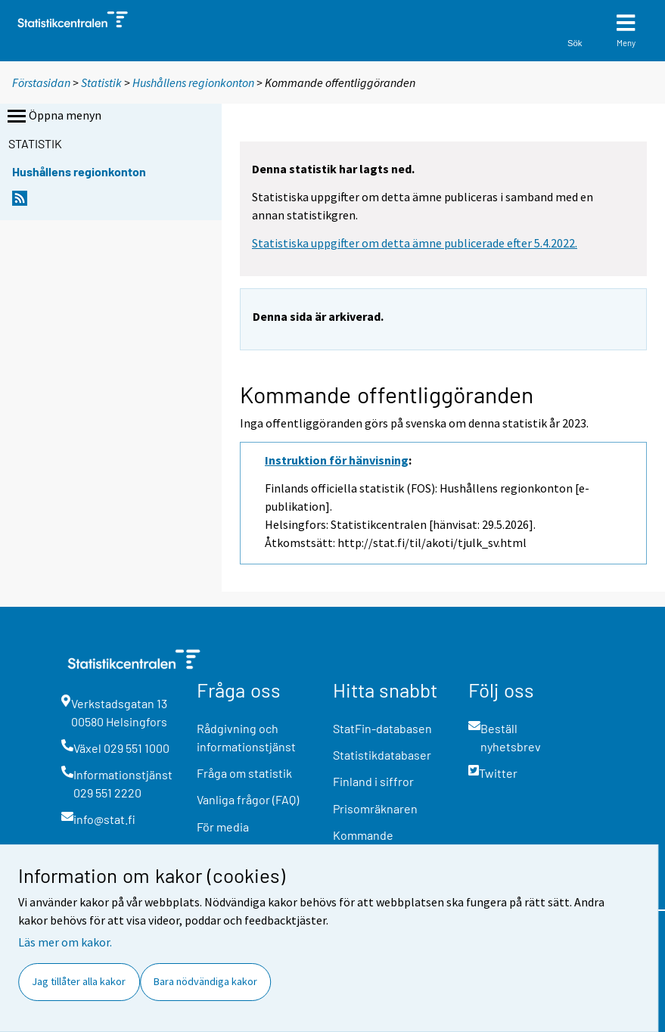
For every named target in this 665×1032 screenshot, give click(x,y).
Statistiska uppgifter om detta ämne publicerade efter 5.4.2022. (414, 242)
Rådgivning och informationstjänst (246, 737)
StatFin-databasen (382, 728)
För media (223, 826)
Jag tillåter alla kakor (79, 981)
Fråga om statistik (244, 773)
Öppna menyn (53, 116)
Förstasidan (41, 82)
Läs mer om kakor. (65, 942)
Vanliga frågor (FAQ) (248, 799)
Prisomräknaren (375, 808)
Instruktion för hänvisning (337, 460)
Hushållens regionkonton (194, 82)
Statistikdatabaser (382, 755)
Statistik (101, 82)
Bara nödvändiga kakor (205, 981)
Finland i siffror (373, 781)
